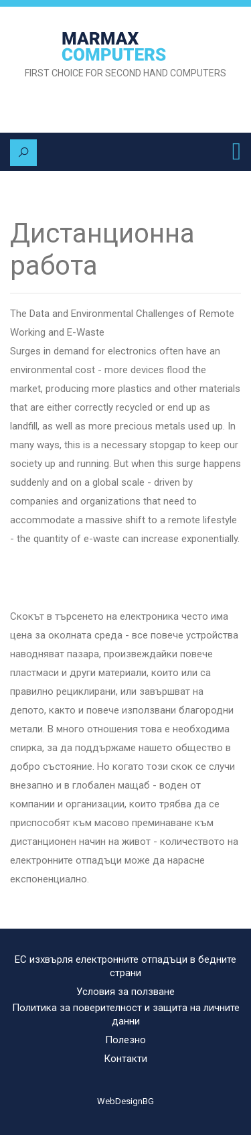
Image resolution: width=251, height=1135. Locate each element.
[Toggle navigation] (236, 151)
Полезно (125, 1040)
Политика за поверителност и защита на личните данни (126, 1014)
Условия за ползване (125, 992)
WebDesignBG (125, 1101)
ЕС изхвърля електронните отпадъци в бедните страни (125, 966)
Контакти (125, 1059)
